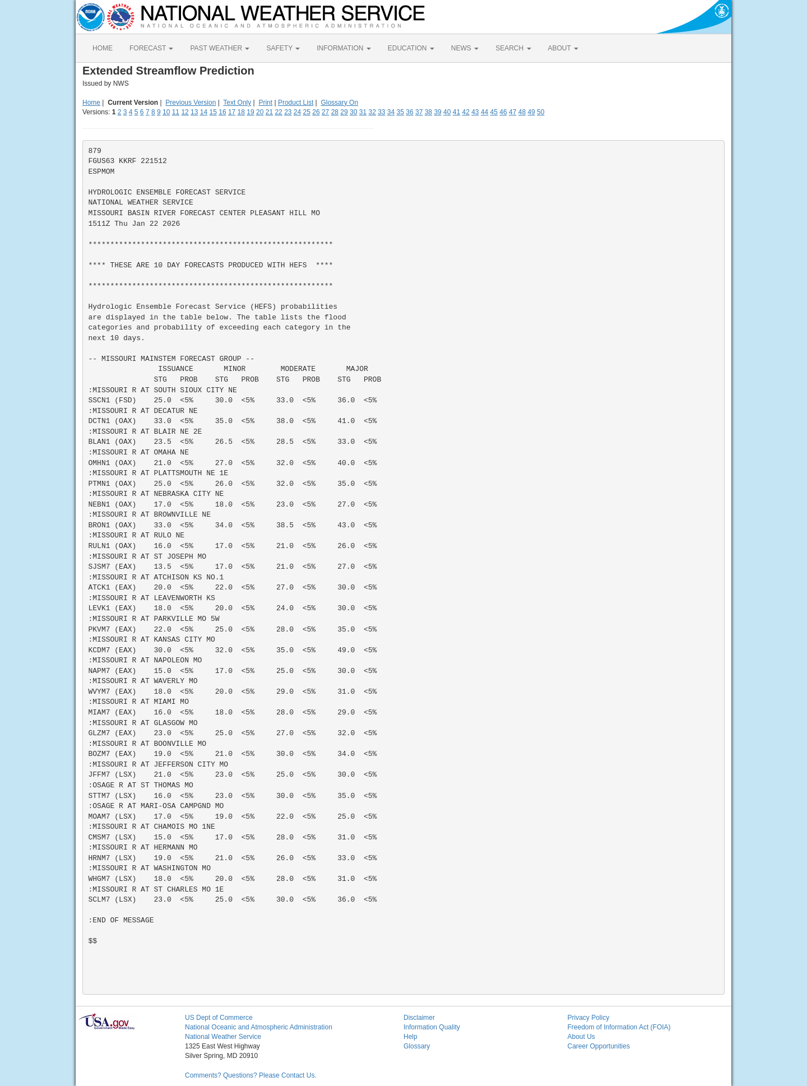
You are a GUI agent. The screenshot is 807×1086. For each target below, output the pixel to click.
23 (287, 112)
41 (456, 112)
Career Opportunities (599, 1046)
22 (278, 112)
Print (265, 102)
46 (503, 112)
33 (381, 112)
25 (306, 112)
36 (409, 112)
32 (371, 112)
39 (437, 112)
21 (269, 112)
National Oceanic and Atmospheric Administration (258, 1027)
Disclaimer (419, 1018)
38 (428, 112)
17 (231, 112)
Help (411, 1037)
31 (363, 112)
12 (184, 112)
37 (419, 112)
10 (166, 112)
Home (91, 102)
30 (353, 112)
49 (531, 112)
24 (297, 112)
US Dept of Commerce (219, 1018)
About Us (581, 1037)
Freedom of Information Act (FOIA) (619, 1027)
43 (475, 112)
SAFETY (283, 48)
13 (194, 112)
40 (447, 112)
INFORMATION (343, 48)
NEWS (465, 48)
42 (465, 112)
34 (391, 112)
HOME (102, 48)
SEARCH (513, 48)
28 (334, 112)
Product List (295, 102)
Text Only (237, 102)
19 (250, 112)
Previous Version (190, 102)
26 (315, 112)
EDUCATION (411, 48)
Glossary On (339, 102)
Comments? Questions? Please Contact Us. (251, 1075)
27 (325, 112)
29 (343, 112)
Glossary (417, 1046)
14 (203, 112)
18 (241, 112)
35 (400, 112)
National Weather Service (223, 1037)
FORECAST (151, 48)
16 (222, 112)
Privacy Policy (589, 1018)
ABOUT (563, 48)
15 (213, 112)
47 (512, 112)
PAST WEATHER (219, 48)
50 (540, 112)
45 (494, 112)
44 (484, 112)
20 (259, 112)
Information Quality (432, 1027)
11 (175, 112)
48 (522, 112)
